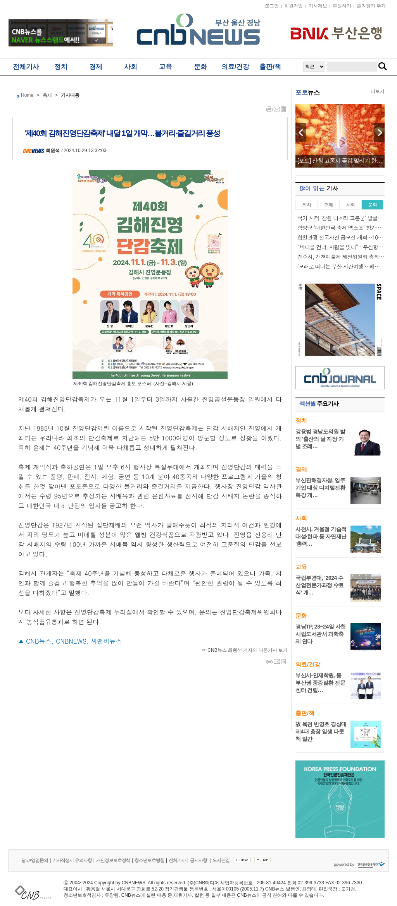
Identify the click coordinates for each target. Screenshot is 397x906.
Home (27, 95)
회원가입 (293, 6)
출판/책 (270, 66)
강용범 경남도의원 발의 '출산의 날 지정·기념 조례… (320, 438)
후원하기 (342, 6)
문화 (200, 66)
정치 (60, 66)
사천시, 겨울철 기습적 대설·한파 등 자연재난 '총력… (321, 536)
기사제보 (318, 6)
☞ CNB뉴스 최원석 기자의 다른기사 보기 (245, 650)
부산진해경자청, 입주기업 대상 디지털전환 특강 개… (320, 487)
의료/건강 (235, 66)
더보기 (378, 91)
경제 (95, 66)
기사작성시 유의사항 (71, 860)
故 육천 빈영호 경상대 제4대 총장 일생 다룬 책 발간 (321, 731)
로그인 (272, 6)
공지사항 (199, 860)
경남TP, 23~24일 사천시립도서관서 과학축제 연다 (320, 633)
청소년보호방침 (149, 860)
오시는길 (221, 860)
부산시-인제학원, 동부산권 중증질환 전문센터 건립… (320, 682)
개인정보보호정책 (113, 860)
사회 (130, 66)
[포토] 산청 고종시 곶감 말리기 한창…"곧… (340, 161)
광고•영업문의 (34, 860)
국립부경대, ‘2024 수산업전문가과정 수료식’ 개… (319, 585)
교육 (165, 66)
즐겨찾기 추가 (371, 6)
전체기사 (26, 66)
